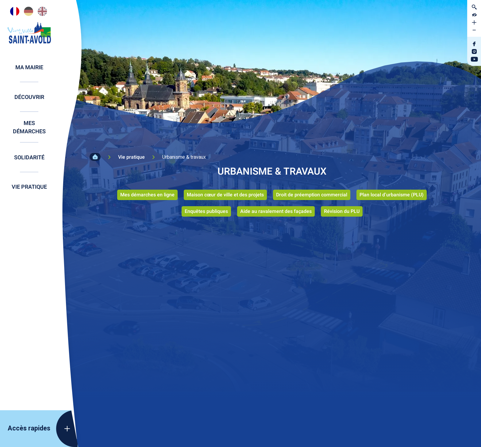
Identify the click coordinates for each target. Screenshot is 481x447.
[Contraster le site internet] (474, 14)
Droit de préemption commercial (311, 195)
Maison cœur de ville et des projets (225, 195)
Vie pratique (131, 157)
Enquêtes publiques (206, 211)
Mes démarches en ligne (147, 195)
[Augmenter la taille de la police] (474, 22)
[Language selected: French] (29, 11)
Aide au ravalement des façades (276, 211)
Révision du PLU (342, 211)
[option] (28, 11)
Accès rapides (29, 428)
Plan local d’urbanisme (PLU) (392, 195)
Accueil (95, 157)
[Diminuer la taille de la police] (474, 30)
